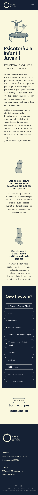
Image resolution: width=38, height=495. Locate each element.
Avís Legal (8, 488)
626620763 (14, 460)
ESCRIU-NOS (19, 400)
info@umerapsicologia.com (17, 456)
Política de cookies (19, 488)
